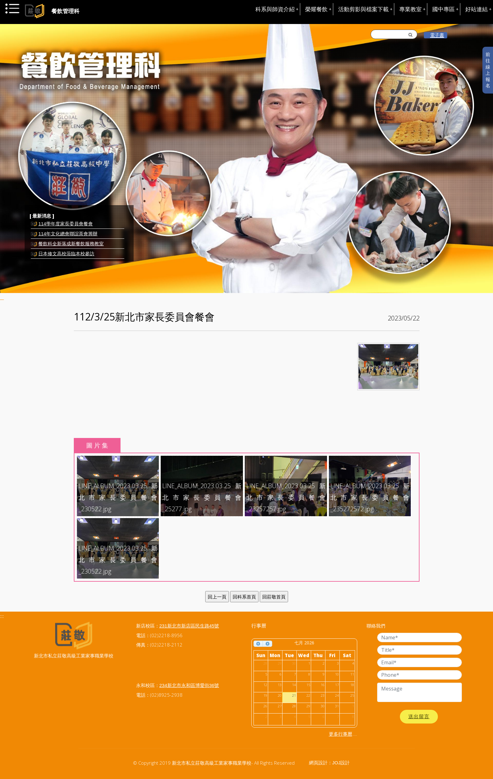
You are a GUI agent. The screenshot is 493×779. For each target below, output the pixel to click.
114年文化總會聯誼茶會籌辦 (67, 235)
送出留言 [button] (418, 716)
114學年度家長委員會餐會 (65, 225)
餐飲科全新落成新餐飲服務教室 (71, 245)
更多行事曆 (340, 734)
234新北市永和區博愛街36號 (189, 685)
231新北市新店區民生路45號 (189, 625)
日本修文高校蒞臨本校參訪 (66, 255)
